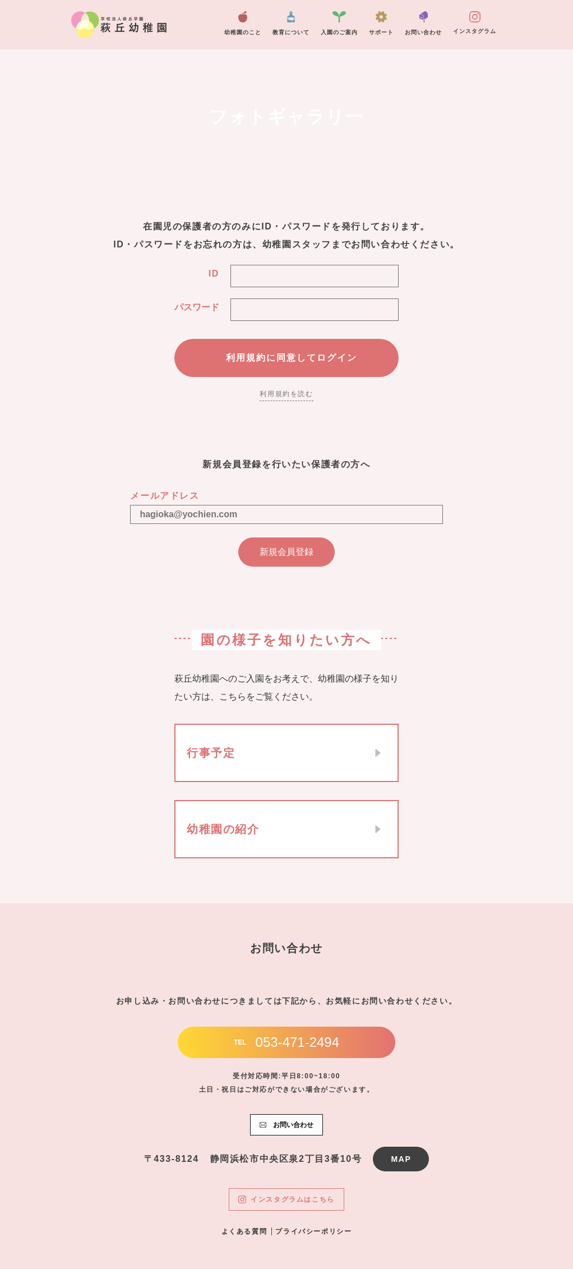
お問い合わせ (423, 23)
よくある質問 (244, 1231)
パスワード (196, 307)
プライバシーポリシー (313, 1231)
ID (214, 273)
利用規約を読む (286, 394)
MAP (401, 1159)
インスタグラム (474, 22)
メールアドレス (164, 495)
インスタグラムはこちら (286, 1199)
